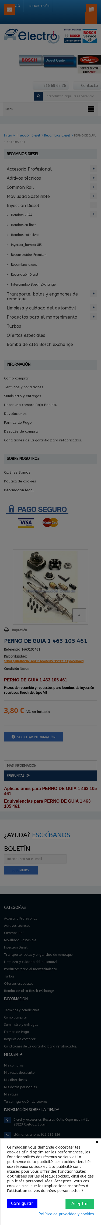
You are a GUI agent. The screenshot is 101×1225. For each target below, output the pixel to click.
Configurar (22, 1203)
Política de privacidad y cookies (66, 1214)
